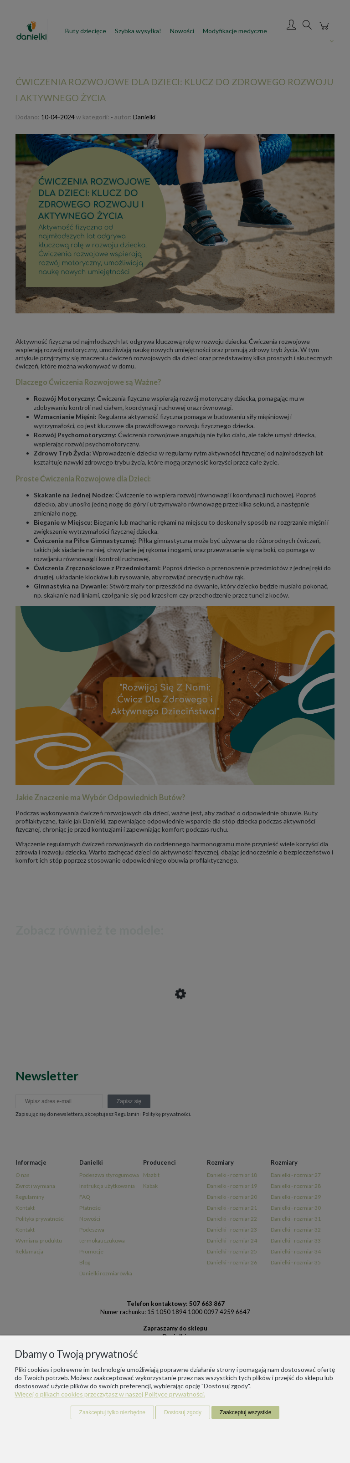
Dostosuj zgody (182, 1412)
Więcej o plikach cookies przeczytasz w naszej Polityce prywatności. (110, 1394)
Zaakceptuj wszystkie (245, 1412)
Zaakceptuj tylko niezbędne (112, 1412)
